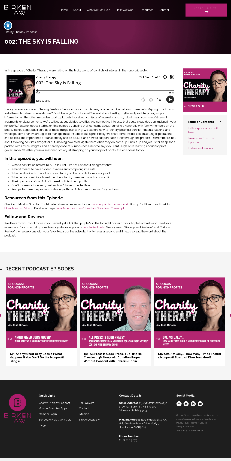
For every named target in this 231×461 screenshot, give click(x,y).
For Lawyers (86, 403)
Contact (84, 408)
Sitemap (84, 414)
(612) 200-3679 (128, 440)
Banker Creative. (196, 430)
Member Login (48, 414)
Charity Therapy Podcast (54, 403)
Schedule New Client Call (55, 419)
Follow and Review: (201, 148)
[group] (41, 321)
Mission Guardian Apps (53, 408)
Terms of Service (199, 423)
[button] (179, 403)
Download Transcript (110, 208)
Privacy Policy (182, 423)
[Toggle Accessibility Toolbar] (8, 25)
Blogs (42, 425)
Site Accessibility (89, 419)
